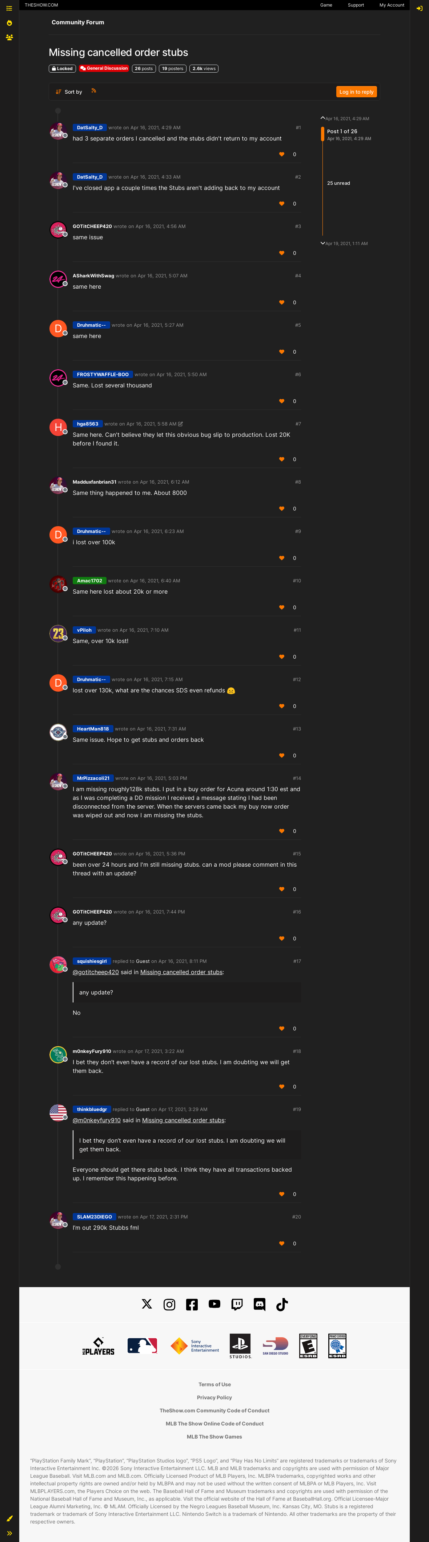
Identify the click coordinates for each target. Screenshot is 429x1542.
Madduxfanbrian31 (94, 482)
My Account (392, 5)
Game (326, 5)
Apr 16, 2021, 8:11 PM (183, 961)
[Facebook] (192, 1304)
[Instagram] (169, 1304)
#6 (298, 374)
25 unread (338, 183)
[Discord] (259, 1304)
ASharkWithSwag (93, 275)
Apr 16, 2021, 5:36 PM (160, 854)
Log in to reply (357, 92)
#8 (298, 482)
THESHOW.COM (41, 5)
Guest (143, 961)
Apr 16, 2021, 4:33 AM (156, 177)
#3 (298, 226)
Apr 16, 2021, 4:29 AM (156, 127)
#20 (296, 1217)
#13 (297, 729)
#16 (297, 912)
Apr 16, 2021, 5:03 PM (162, 778)
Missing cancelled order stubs (181, 972)
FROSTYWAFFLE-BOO (103, 374)
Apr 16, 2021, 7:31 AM (161, 729)
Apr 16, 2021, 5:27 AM (159, 325)
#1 (298, 127)
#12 (297, 679)
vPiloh (84, 630)
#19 (297, 1109)
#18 (297, 1051)
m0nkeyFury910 (92, 1051)
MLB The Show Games (214, 1436)
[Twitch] (237, 1304)
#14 (297, 778)
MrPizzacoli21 (93, 778)
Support (356, 5)
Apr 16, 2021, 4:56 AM (161, 226)
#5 (298, 325)
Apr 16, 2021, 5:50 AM (182, 374)
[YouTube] (214, 1304)
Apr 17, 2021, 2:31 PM (164, 1217)
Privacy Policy (214, 1397)
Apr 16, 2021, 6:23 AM (159, 531)
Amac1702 (89, 580)
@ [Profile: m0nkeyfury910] (97, 1120)
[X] (147, 1304)
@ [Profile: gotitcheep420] (96, 972)
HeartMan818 (93, 729)
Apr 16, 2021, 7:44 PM (160, 912)
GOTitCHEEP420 (92, 226)
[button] (9, 1519)
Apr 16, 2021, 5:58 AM (152, 424)
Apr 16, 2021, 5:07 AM (163, 275)
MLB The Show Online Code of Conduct (215, 1423)
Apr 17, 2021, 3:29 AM (183, 1109)
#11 (297, 630)
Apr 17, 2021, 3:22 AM (159, 1051)
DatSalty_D (90, 127)
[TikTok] (282, 1304)
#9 (298, 531)
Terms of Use (215, 1384)
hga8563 (88, 424)
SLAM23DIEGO (94, 1217)
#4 (298, 275)
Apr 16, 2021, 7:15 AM (158, 679)
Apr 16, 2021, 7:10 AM (144, 630)
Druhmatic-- (91, 325)
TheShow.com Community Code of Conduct (214, 1410)
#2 (298, 177)
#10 (297, 580)
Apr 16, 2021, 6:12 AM (164, 482)
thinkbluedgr (92, 1109)
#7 (298, 424)
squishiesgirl (92, 961)
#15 (297, 854)
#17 (297, 961)
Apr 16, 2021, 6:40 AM (155, 580)
